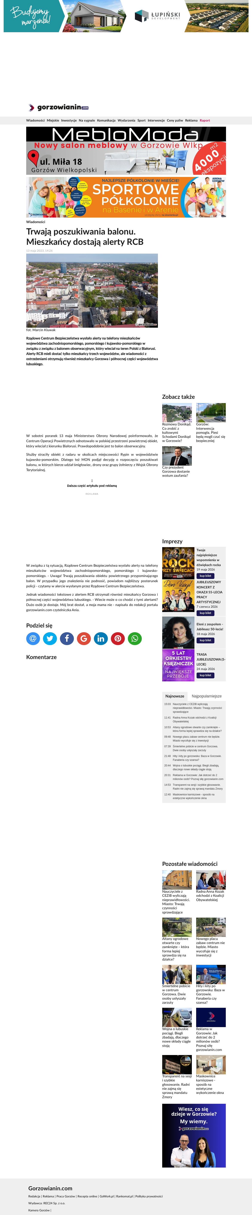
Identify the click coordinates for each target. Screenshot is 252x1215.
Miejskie (53, 120)
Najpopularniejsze (207, 696)
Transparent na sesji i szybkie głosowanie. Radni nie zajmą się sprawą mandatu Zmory (198, 786)
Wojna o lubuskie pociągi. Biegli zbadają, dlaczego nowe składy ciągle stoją (196, 767)
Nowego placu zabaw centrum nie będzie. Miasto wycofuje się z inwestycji (196, 738)
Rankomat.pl (124, 1196)
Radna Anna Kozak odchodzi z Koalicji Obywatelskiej (195, 719)
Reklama (191, 120)
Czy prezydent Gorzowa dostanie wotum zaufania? (176, 472)
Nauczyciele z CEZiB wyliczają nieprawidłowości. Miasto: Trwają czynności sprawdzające (197, 708)
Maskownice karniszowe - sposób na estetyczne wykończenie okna (194, 796)
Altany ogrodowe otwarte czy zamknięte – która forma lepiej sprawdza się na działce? (197, 729)
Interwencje (156, 120)
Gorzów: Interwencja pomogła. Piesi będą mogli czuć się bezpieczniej (210, 433)
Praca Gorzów (66, 1196)
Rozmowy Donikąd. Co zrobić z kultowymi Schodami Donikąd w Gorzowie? (176, 433)
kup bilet (205, 575)
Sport (141, 120)
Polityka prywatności (149, 1196)
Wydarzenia (126, 120)
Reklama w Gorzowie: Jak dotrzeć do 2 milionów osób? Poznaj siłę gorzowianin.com (198, 777)
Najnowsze (174, 696)
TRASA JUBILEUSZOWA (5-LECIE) (211, 659)
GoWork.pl (107, 1196)
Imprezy (172, 541)
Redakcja (34, 1196)
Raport (205, 120)
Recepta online (87, 1196)
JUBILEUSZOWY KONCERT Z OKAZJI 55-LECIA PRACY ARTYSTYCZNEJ (209, 592)
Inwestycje (69, 120)
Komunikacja (106, 120)
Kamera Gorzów (39, 1210)
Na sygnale (87, 120)
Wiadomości (35, 120)
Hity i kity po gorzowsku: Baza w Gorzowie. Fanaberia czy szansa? (197, 758)
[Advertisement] (126, 64)
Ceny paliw (175, 120)
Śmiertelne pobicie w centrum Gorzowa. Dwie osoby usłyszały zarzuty (195, 748)
